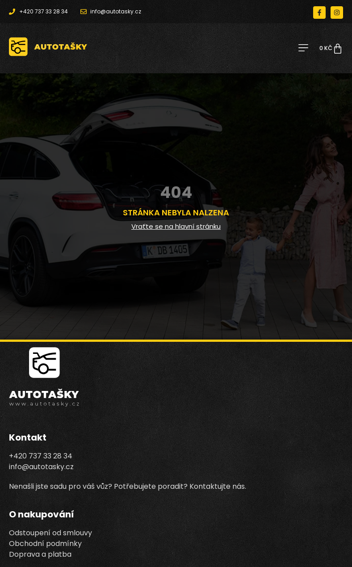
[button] (303, 48)
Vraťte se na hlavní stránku (176, 226)
